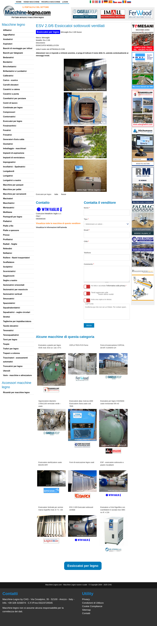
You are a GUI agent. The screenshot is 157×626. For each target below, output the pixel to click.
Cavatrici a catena (11, 89)
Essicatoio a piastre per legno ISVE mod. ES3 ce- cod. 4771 (49, 346)
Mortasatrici (8, 208)
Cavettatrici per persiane (14, 98)
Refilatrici (7, 253)
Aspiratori (7, 44)
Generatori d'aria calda (13, 139)
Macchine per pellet (12, 189)
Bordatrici (7, 62)
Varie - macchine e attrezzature (17, 375)
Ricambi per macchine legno (16, 392)
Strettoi (6, 317)
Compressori (9, 112)
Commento (89, 264)
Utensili (6, 371)
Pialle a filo (8, 226)
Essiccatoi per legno (48, 32)
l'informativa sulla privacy (115, 286)
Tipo (86, 219)
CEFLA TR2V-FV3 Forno (78, 345)
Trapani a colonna (11, 353)
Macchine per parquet (13, 185)
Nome (87, 208)
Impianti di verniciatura (14, 158)
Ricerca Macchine (50, 2)
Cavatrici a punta (11, 94)
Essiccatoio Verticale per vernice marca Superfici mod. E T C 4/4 (50, 508)
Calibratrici (8, 76)
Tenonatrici (8, 330)
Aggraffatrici (9, 35)
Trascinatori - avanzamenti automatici (15, 360)
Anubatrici (8, 39)
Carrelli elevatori (10, 85)
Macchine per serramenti (14, 194)
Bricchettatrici (9, 67)
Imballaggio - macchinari (14, 148)
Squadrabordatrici (11, 308)
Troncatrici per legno (12, 366)
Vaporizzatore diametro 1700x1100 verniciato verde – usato (49, 403)
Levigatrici (8, 176)
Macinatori (8, 198)
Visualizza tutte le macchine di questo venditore (58, 223)
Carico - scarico (10, 80)
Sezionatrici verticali (12, 294)
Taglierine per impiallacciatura (17, 321)
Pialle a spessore (11, 230)
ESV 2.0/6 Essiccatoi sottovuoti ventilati (81, 508)
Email (87, 230)
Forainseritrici (9, 126)
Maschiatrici (8, 203)
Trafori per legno (11, 349)
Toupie (6, 344)
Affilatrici (7, 30)
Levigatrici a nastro (12, 180)
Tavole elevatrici (10, 326)
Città (86, 241)
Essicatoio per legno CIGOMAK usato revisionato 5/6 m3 (112, 402)
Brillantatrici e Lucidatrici (15, 71)
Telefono (87, 253)
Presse (6, 235)
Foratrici (7, 130)
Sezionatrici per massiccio (15, 289)
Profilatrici (8, 239)
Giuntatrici (8, 144)
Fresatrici (7, 135)
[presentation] (103, 313)
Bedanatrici (8, 57)
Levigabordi (8, 171)
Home (18, 2)
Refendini (7, 249)
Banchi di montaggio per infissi (17, 48)
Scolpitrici (8, 267)
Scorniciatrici (9, 271)
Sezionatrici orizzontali (13, 285)
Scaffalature (8, 262)
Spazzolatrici (9, 303)
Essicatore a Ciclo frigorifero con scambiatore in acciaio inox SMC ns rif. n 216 (112, 509)
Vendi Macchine (31, 2)
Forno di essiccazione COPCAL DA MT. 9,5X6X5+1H (112, 346)
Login (65, 2)
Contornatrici (9, 117)
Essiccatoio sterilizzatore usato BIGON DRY (50, 463)
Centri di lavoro (10, 103)
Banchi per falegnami (13, 53)
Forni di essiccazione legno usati (81, 462)
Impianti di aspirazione (13, 153)
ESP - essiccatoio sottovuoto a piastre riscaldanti (112, 463)
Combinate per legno (13, 107)
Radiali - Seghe (10, 244)
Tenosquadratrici (11, 335)
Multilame (7, 212)
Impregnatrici (9, 162)
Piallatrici (7, 221)
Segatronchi (8, 276)
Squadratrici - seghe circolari (16, 312)
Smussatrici (8, 299)
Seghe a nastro (10, 280)
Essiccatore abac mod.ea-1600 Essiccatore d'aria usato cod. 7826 (81, 403)
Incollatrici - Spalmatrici (14, 167)
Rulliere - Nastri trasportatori (16, 258)
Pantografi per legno (12, 217)
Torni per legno (10, 340)
